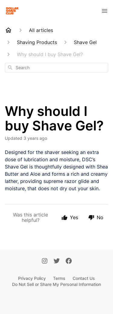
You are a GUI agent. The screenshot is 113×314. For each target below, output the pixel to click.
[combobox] (56, 67)
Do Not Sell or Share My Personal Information (56, 284)
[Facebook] (68, 261)
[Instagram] (44, 261)
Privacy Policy (32, 278)
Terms (59, 278)
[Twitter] (56, 261)
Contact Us (84, 278)
